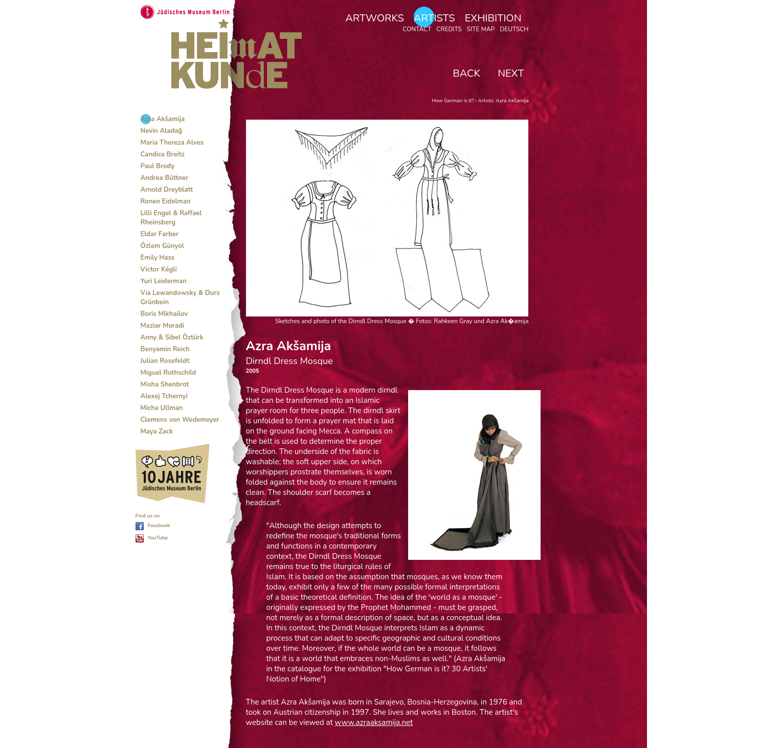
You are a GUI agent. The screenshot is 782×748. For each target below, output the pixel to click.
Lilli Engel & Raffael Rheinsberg (171, 218)
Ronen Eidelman (166, 201)
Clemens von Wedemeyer (180, 419)
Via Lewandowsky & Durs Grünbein (180, 297)
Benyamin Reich (165, 349)
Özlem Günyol (162, 246)
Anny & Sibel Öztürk (172, 337)
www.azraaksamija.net (374, 722)
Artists (434, 18)
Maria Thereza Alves (172, 142)
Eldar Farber (160, 234)
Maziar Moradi (163, 325)
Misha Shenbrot (165, 384)
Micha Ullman (162, 408)
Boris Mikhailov (164, 314)
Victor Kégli (159, 269)
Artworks (374, 18)
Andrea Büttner (165, 178)
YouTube (158, 537)
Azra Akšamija (163, 119)
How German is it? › (455, 100)
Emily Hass (158, 257)
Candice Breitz (163, 154)
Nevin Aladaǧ (162, 130)
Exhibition (493, 18)
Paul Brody (158, 166)
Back (466, 73)
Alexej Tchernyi (164, 396)
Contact (417, 29)
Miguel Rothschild (168, 372)
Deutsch (514, 29)
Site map (481, 29)
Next (511, 73)
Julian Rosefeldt (165, 361)
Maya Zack (157, 431)
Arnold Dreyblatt (167, 189)
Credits (448, 29)
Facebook (159, 525)
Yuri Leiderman (164, 281)
